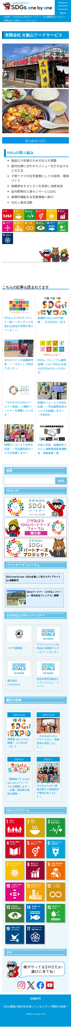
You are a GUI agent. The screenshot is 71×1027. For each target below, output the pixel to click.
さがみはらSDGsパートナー (27, 16)
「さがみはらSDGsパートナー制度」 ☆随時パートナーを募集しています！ (18, 408)
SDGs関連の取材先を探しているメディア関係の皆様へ (35, 1006)
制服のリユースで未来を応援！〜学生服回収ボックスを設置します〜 (18, 449)
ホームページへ (35, 140)
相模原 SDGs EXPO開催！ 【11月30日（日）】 (52, 320)
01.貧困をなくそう (53, 16)
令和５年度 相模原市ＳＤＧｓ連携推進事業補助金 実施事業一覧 (52, 449)
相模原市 (35, 999)
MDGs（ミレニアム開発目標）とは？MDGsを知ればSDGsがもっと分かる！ (51, 366)
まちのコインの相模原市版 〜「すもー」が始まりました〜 (18, 364)
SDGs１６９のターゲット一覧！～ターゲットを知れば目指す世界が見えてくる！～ (18, 324)
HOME (7, 16)
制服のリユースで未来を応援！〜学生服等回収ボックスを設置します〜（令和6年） (52, 408)
